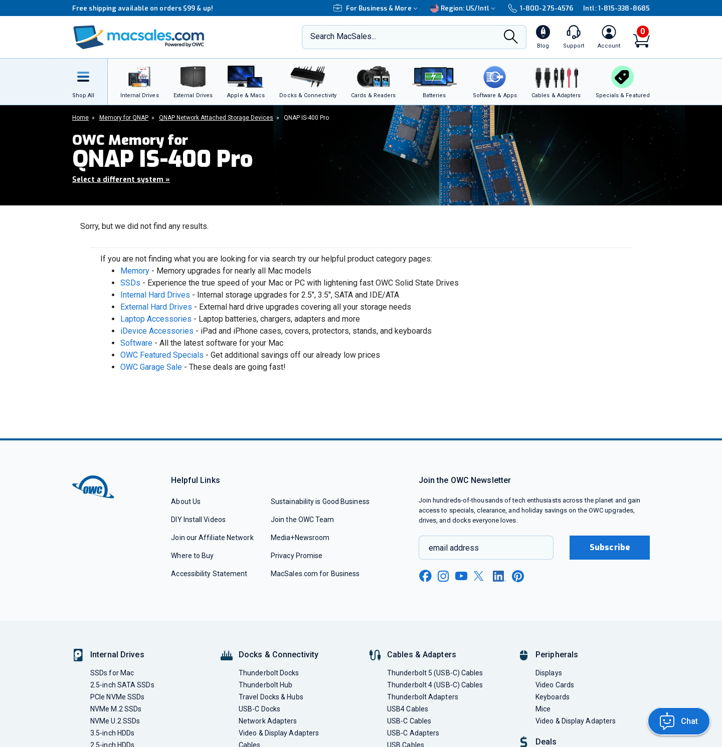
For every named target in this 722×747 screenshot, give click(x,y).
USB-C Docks (259, 709)
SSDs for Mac (112, 673)
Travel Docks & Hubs (271, 697)
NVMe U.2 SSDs (115, 721)
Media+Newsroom (300, 538)
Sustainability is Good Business (320, 501)
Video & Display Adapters (279, 733)
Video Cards (554, 685)
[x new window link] (480, 576)
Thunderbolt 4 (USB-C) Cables (435, 685)
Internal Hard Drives (155, 295)
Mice (543, 709)
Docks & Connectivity (278, 654)
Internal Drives (117, 654)
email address (454, 548)
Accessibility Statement (209, 574)
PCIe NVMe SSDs (117, 697)
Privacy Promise (296, 556)
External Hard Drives (156, 307)
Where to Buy (192, 556)
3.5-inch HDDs (112, 733)
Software (136, 343)
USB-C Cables (409, 721)
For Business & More (376, 8)
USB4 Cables (407, 709)
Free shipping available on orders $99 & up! (142, 8)
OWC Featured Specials (162, 355)
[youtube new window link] (461, 576)
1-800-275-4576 (540, 8)
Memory (134, 271)
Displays (548, 673)
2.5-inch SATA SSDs (122, 685)
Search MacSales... (343, 36)
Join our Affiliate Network (212, 538)
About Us (186, 501)
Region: (464, 8)
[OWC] (139, 37)
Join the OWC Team (302, 520)
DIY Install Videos (198, 520)
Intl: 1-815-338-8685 (616, 8)
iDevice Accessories (157, 331)
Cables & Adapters (421, 654)
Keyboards (552, 697)
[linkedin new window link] (499, 576)
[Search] (511, 38)
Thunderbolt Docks (269, 673)
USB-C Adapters (413, 733)
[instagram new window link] (443, 576)
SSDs (130, 283)
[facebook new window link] (425, 576)
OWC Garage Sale (151, 367)
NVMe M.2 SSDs (115, 709)
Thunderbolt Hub (265, 685)
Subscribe (610, 547)
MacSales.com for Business (315, 574)
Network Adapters (268, 721)
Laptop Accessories (156, 319)
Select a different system (121, 179)
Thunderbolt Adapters (422, 697)
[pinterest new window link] (518, 576)
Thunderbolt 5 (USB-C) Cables (435, 673)
